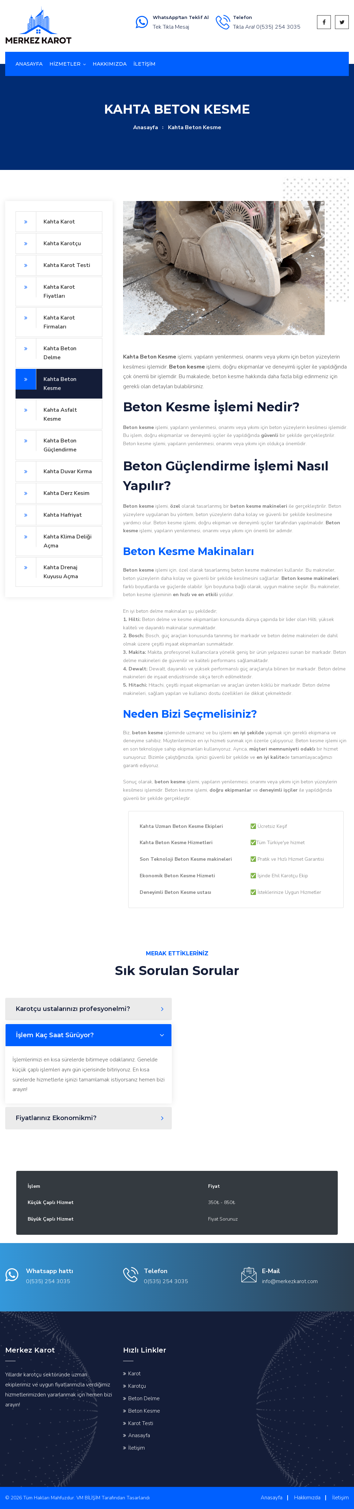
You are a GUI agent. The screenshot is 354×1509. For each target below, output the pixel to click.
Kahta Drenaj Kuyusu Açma (47, 568)
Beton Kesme (144, 1410)
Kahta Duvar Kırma (54, 471)
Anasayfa (29, 64)
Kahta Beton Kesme (46, 380)
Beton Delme (144, 1398)
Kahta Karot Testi (53, 265)
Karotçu (137, 1386)
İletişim (136, 1447)
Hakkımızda (110, 64)
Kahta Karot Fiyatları (45, 288)
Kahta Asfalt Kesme (46, 411)
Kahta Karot (45, 221)
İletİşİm (144, 64)
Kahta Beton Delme (46, 349)
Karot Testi (140, 1423)
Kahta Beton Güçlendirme (46, 441)
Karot (134, 1373)
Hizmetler (65, 64)
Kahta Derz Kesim (53, 493)
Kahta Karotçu (48, 243)
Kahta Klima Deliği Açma (54, 538)
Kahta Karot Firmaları (45, 319)
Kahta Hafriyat (49, 515)
